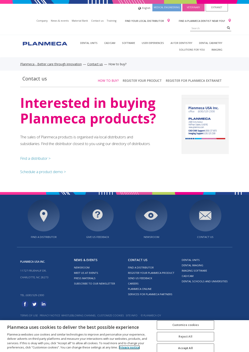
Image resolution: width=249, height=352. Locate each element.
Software (128, 43)
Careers (133, 283)
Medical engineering (167, 7)
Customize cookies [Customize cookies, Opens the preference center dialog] (185, 325)
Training (111, 20)
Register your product (142, 80)
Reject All (185, 336)
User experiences (153, 43)
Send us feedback (140, 278)
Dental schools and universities (205, 281)
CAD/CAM (109, 43)
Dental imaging (192, 265)
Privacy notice (50, 315)
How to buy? (108, 80)
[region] (124, 336)
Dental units (89, 43)
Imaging (216, 49)
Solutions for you (192, 49)
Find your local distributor (145, 21)
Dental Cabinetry (210, 43)
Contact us (97, 20)
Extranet (216, 7)
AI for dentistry (181, 43)
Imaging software (194, 270)
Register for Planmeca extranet (194, 80)
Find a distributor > (35, 158)
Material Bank (80, 20)
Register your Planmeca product (151, 272)
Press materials (85, 278)
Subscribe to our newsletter (94, 283)
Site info (131, 315)
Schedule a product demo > (43, 171)
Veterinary (193, 7)
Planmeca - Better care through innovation (51, 64)
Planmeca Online (139, 289)
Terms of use (29, 315)
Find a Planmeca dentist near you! (202, 21)
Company (42, 20)
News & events (60, 20)
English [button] (144, 8)
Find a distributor (44, 237)
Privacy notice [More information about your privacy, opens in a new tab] (129, 347)
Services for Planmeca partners (150, 294)
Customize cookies (110, 315)
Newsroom (151, 237)
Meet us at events (86, 272)
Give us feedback (97, 237)
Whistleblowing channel (78, 315)
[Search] (228, 27)
